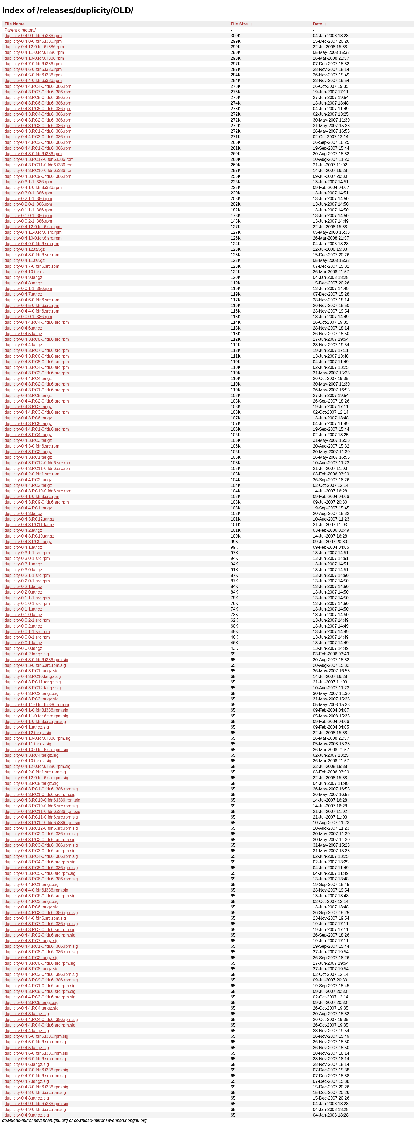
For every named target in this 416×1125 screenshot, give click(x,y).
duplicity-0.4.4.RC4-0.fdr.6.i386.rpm (38, 86)
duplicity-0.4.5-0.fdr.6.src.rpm (32, 305)
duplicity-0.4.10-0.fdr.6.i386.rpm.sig (38, 738)
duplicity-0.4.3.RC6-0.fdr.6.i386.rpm (38, 103)
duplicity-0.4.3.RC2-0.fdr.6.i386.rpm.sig (41, 834)
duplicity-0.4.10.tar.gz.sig (28, 761)
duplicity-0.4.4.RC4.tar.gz (28, 378)
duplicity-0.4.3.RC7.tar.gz (28, 406)
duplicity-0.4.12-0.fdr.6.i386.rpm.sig (38, 766)
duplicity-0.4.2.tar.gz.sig (27, 654)
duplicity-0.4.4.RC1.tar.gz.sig (32, 884)
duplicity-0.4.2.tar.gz (23, 530)
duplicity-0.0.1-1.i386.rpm (28, 288)
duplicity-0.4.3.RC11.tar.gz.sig (33, 682)
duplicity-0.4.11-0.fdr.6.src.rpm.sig (36, 716)
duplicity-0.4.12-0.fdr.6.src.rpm (33, 226)
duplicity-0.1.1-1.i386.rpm (28, 210)
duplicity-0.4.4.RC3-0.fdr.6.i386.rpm (38, 137)
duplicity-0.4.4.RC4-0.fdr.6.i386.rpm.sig (41, 1019)
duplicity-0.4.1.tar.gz (23, 547)
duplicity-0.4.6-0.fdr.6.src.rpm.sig (35, 1059)
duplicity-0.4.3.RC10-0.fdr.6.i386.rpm (39, 170)
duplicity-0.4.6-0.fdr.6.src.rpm (32, 300)
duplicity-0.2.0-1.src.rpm (27, 581)
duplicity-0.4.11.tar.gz (25, 260)
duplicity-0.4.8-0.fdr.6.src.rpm (32, 255)
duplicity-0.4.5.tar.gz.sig (27, 1047)
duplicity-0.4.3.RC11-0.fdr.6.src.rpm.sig (41, 817)
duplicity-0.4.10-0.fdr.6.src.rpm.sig (36, 749)
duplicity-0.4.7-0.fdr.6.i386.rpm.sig (36, 1070)
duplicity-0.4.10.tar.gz (25, 272)
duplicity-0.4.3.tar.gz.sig (27, 1013)
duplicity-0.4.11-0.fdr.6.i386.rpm (34, 52)
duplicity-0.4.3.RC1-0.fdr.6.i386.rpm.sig (41, 789)
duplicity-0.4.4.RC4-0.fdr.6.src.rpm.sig (40, 1025)
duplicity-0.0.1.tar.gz (23, 643)
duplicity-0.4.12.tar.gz (25, 249)
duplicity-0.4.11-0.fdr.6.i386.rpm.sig (38, 704)
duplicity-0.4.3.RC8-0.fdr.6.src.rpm (37, 339)
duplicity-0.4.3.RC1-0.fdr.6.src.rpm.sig (40, 794)
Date (317, 24)
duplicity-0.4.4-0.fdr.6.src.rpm (32, 311)
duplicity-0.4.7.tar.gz (23, 294)
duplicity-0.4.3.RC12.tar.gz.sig (33, 688)
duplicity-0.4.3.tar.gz (23, 513)
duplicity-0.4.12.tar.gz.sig (28, 732)
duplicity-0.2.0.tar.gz (23, 592)
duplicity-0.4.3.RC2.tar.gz (28, 451)
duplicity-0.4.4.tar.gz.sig (27, 1030)
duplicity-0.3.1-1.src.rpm (27, 553)
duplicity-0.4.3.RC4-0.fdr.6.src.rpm (37, 367)
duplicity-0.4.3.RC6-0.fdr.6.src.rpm (37, 356)
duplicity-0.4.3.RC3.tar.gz (28, 440)
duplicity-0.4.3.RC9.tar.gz (28, 541)
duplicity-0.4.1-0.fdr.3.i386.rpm (33, 187)
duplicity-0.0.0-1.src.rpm (27, 637)
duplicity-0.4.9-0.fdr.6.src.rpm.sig (35, 1109)
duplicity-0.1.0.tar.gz (23, 614)
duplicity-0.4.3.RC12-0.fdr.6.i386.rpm (39, 159)
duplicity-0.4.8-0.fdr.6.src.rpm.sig (35, 1092)
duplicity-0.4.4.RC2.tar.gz (28, 480)
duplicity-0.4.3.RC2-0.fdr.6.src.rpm (37, 384)
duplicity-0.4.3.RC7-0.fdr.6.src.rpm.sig (40, 929)
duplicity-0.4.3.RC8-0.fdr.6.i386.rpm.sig (41, 952)
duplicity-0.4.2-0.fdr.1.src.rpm (32, 474)
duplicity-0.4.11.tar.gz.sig (28, 744)
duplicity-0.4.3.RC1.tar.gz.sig (32, 671)
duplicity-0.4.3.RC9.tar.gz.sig (32, 1002)
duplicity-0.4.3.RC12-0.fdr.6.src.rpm (38, 463)
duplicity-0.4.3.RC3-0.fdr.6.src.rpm (37, 373)
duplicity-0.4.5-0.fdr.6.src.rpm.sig (35, 1042)
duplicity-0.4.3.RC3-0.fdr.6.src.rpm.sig (40, 851)
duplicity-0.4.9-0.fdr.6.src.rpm (32, 243)
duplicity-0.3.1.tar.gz (23, 564)
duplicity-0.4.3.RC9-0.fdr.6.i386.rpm (38, 176)
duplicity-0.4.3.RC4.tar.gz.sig (32, 755)
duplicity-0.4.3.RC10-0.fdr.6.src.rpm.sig (41, 806)
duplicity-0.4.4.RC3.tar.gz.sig (32, 901)
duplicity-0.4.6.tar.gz (23, 328)
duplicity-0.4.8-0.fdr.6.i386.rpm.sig (36, 1087)
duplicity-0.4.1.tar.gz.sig (27, 727)
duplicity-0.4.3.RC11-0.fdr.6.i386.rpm (39, 165)
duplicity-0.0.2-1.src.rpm (27, 620)
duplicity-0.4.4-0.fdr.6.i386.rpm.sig (36, 890)
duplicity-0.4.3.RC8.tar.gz (28, 395)
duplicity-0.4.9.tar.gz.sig (27, 1115)
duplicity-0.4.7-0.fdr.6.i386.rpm (33, 64)
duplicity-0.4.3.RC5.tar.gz (28, 423)
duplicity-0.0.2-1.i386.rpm (28, 221)
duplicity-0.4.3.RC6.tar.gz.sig (32, 907)
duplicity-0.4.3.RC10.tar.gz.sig (33, 676)
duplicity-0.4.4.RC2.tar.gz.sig (32, 957)
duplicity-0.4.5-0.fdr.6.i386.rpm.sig (36, 1036)
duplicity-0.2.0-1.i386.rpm (28, 204)
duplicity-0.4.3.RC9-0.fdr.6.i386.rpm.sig (41, 980)
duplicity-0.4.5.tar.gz (23, 333)
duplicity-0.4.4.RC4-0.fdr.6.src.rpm (37, 322)
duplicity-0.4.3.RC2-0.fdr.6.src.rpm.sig (40, 839)
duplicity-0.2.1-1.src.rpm (27, 575)
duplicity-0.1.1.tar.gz (23, 609)
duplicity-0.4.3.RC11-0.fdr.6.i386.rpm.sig (42, 811)
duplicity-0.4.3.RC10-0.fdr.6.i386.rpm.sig (42, 800)
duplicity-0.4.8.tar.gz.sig (27, 1098)
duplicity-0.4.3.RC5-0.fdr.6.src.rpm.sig (40, 873)
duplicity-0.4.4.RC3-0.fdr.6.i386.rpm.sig (41, 974)
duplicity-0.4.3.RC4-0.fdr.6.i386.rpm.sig (41, 856)
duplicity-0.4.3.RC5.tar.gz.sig (32, 783)
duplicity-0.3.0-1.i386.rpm (28, 193)
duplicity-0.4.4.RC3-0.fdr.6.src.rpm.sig (40, 997)
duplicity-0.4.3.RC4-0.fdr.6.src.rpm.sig (40, 862)
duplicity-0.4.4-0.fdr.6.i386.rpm (33, 80)
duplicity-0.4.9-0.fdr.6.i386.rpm (33, 35)
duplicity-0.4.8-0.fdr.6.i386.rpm (33, 41)
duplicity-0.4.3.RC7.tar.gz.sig (32, 940)
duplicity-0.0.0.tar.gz (23, 648)
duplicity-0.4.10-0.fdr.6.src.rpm (33, 238)
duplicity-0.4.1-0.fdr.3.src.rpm (32, 496)
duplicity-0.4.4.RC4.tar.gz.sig (32, 1008)
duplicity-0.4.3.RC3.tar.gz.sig (32, 699)
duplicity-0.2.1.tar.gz (23, 586)
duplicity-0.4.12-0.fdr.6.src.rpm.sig (36, 778)
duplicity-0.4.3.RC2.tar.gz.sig (32, 693)
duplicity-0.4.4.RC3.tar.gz (28, 485)
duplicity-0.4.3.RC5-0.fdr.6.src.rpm (37, 362)
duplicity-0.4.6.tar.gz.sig (27, 1064)
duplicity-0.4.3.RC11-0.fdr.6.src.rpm (38, 468)
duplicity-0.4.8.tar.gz (23, 283)
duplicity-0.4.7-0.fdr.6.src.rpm (32, 266)
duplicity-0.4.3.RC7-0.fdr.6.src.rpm (37, 350)
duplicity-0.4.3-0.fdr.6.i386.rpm (33, 154)
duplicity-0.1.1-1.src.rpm (27, 598)
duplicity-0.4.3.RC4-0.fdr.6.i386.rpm (38, 114)
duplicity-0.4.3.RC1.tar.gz (28, 457)
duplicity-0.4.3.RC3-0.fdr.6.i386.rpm (38, 125)
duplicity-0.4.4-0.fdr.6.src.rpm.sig (35, 918)
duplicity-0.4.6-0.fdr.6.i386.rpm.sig (36, 1053)
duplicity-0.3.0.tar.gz (23, 570)
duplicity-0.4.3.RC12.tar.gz (29, 519)
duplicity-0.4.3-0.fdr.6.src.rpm (32, 446)
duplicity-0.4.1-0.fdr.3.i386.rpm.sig (36, 710)
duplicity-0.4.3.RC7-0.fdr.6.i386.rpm (38, 92)
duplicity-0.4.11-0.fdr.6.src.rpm (33, 232)
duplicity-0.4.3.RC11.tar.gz (29, 524)
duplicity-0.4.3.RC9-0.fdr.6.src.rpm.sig (40, 991)
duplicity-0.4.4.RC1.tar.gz (28, 508)
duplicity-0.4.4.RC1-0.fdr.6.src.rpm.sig (40, 986)
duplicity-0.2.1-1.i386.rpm (28, 198)
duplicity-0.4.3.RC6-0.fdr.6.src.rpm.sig (40, 896)
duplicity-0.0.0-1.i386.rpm (28, 316)
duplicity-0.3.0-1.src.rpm (27, 558)
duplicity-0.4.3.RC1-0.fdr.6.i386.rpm (38, 131)
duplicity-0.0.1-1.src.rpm (27, 631)
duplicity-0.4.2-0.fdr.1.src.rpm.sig (35, 772)
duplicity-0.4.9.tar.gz (23, 277)
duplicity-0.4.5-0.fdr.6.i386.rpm (33, 75)
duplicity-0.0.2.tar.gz (23, 626)
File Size (239, 24)
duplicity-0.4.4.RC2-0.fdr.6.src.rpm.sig (40, 935)
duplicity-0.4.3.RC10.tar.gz (29, 536)
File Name (15, 24)
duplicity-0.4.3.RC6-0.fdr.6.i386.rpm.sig (41, 879)
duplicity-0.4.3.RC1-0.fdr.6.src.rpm (37, 390)
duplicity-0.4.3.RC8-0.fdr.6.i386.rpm (38, 97)
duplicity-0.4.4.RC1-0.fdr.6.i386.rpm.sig (41, 946)
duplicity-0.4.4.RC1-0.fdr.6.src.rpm (37, 429)
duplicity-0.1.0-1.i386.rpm (28, 215)
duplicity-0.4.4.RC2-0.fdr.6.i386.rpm (38, 142)
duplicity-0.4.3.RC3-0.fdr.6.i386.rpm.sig (41, 845)
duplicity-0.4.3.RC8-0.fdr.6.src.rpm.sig (40, 963)
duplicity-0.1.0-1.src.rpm (27, 603)
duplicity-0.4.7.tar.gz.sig (27, 1081)
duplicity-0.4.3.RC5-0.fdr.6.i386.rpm (38, 108)
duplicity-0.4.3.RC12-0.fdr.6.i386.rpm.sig (42, 822)
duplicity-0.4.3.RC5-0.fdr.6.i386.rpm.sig (41, 868)
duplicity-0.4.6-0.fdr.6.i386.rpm (33, 69)
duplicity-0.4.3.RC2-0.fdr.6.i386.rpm (38, 120)
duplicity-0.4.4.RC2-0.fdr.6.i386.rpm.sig (41, 912)
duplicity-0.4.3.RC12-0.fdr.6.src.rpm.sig (41, 828)
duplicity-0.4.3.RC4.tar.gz (28, 434)
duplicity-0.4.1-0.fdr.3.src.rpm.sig (35, 721)
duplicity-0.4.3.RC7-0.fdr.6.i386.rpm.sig (41, 923)
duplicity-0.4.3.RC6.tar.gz (28, 418)
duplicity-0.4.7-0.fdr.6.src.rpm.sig (35, 1076)
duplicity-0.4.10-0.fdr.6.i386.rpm (34, 58)
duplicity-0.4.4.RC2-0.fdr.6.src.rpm (37, 401)
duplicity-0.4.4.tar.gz (23, 345)
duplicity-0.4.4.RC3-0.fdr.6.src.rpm (37, 412)
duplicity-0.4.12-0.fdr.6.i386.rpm (34, 47)
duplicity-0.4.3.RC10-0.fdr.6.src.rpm (38, 491)
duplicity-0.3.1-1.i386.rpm (28, 182)
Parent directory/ (20, 30)
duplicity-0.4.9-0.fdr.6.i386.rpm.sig (36, 1103)
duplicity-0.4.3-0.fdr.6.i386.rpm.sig (36, 659)
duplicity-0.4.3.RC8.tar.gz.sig (32, 969)
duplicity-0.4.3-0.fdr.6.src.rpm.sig (35, 665)
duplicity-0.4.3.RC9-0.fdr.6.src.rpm (37, 502)
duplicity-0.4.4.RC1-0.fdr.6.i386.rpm (38, 148)
